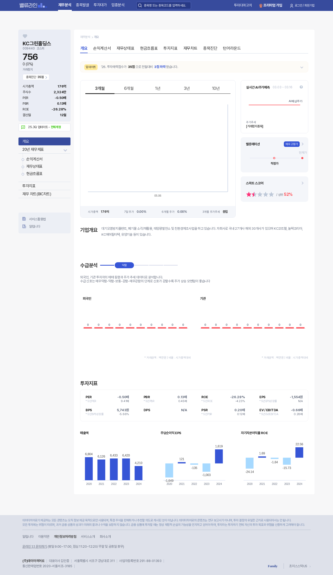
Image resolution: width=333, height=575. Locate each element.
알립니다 (34, 226)
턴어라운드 (232, 48)
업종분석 (118, 5)
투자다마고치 (243, 5)
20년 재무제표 (33, 149)
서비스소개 (88, 537)
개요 (25, 141)
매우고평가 (291, 144)
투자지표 (28, 186)
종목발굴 (82, 5)
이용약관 (43, 537)
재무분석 (65, 5)
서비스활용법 (37, 219)
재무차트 (190, 48)
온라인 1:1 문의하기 (34, 546)
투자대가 (100, 5)
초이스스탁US (298, 566)
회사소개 (105, 537)
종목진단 (210, 48)
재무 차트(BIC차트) (36, 194)
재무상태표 (34, 166)
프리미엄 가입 (272, 5)
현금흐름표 (34, 173)
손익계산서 (34, 159)
